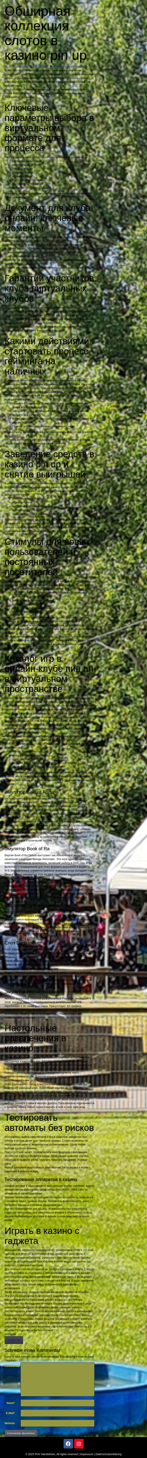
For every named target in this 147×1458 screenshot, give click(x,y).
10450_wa (14, 1340)
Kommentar (11, 1366)
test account (39, 66)
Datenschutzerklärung (109, 1454)
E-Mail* (10, 1413)
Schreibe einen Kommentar (68, 66)
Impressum (86, 1454)
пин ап (9, 89)
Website (10, 1423)
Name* (11, 1402)
